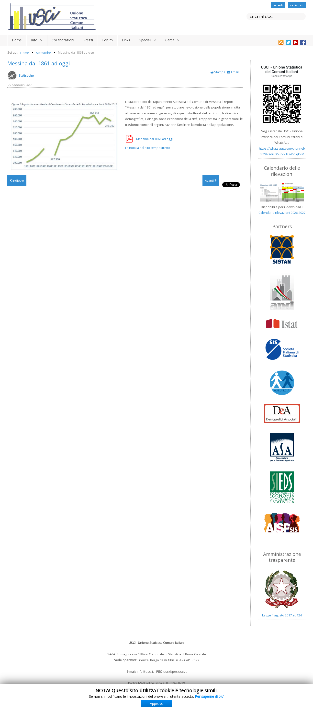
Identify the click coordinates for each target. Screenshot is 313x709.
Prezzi (88, 40)
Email (233, 72)
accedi (278, 5)
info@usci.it (145, 671)
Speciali (145, 40)
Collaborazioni (63, 40)
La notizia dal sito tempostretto (147, 147)
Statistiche (26, 75)
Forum (107, 40)
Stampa (218, 72)
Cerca (169, 40)
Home (17, 40)
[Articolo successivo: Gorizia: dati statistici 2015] (210, 180)
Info (34, 40)
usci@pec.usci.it (175, 671)
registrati (296, 5)
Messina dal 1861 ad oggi (38, 63)
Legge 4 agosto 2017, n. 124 (282, 615)
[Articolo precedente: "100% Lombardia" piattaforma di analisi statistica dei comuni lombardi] (16, 180)
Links (126, 40)
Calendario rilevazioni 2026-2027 (281, 212)
